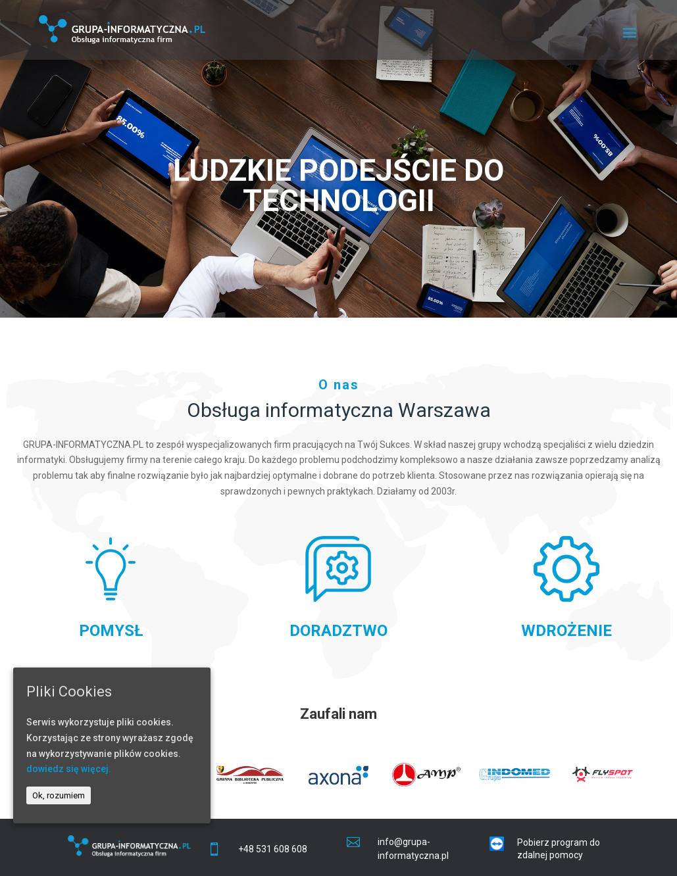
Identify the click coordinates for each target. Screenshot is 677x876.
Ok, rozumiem (58, 795)
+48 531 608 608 (272, 849)
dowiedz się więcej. (68, 769)
